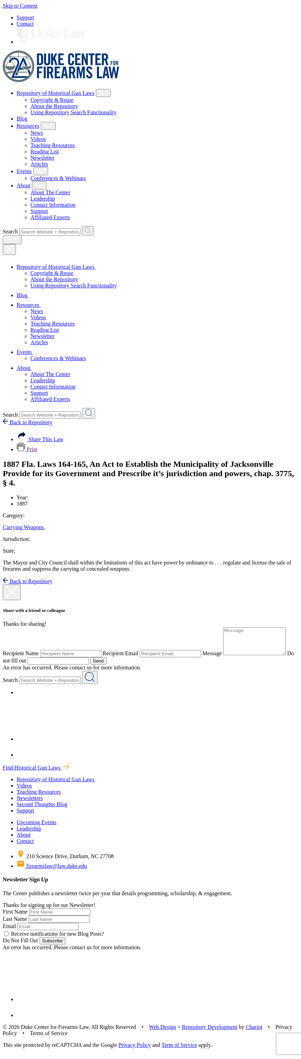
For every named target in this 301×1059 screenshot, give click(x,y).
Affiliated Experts (50, 217)
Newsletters (30, 803)
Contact (25, 24)
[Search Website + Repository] (87, 230)
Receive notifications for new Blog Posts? (54, 939)
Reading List (44, 151)
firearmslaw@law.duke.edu (52, 871)
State (9, 551)
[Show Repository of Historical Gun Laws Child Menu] (103, 93)
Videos (38, 139)
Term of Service (179, 1050)
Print (27, 449)
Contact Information (52, 205)
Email (9, 931)
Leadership (42, 199)
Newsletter (42, 158)
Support (25, 17)
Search (10, 231)
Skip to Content (20, 6)
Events (24, 171)
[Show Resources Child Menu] (48, 126)
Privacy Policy (134, 1050)
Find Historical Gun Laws (36, 773)
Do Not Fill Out (20, 946)
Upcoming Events (36, 827)
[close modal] (12, 592)
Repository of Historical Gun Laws (55, 93)
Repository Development (209, 1032)
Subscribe (52, 946)
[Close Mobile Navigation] (9, 249)
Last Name (15, 924)
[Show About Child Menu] (39, 185)
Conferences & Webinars (58, 178)
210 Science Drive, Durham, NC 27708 (65, 861)
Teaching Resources (52, 145)
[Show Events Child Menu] (40, 171)
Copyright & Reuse (51, 100)
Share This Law (40, 439)
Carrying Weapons (24, 527)
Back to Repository (28, 422)
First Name (15, 917)
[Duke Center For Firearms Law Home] (61, 80)
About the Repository (54, 106)
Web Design (162, 1032)
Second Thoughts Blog (42, 809)
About (23, 185)
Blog (22, 119)
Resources (28, 126)
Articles (39, 164)
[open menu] (12, 239)
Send (106, 666)
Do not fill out (18, 666)
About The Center (50, 192)
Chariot (254, 1032)
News (36, 133)
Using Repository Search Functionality (73, 112)
